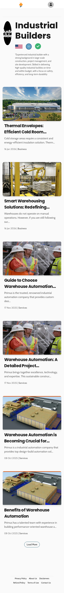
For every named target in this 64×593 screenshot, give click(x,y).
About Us (33, 578)
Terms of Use (33, 582)
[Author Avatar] (51, 5)
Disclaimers (44, 578)
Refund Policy (19, 582)
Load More (32, 544)
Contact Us (46, 582)
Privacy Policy (21, 578)
